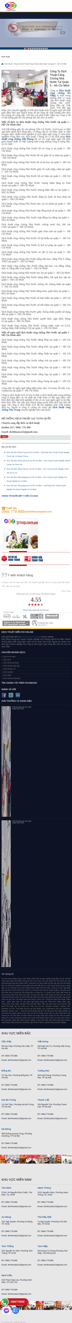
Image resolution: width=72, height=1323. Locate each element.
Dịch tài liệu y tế (9, 669)
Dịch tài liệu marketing (11, 678)
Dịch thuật (8, 64)
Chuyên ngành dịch (13, 652)
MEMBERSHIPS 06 (16, 623)
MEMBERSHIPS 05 (52, 616)
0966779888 (17, 1301)
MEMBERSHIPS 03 (25, 616)
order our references (36, 558)
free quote (13, 558)
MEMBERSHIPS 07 (43, 623)
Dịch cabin (7, 675)
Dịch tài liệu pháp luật (11, 666)
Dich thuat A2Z (7, 1322)
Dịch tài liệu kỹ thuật (11, 663)
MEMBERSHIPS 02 (16, 616)
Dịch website (8, 672)
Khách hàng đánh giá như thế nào (36, 610)
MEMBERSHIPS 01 (6, 616)
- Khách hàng (65, 591)
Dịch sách (7, 660)
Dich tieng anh (10, 6)
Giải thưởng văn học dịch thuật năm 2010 (21, 822)
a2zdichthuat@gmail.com (38, 511)
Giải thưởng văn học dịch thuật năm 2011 (21, 708)
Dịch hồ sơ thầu (9, 657)
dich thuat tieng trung (30, 637)
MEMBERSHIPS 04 (36, 616)
